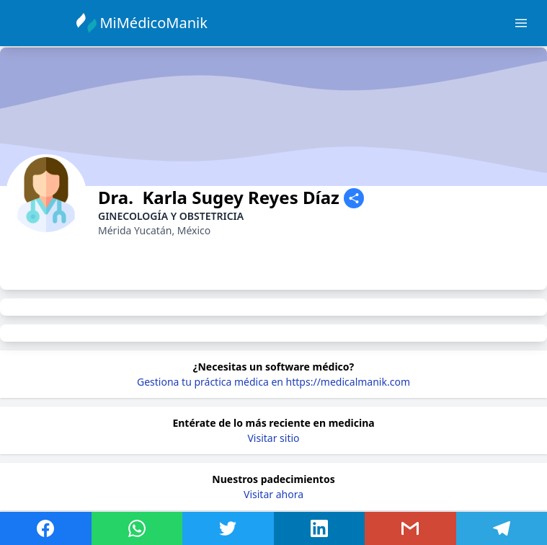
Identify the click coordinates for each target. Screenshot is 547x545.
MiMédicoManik (155, 22)
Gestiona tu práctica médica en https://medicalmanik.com (273, 382)
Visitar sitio (273, 438)
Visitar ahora (273, 494)
